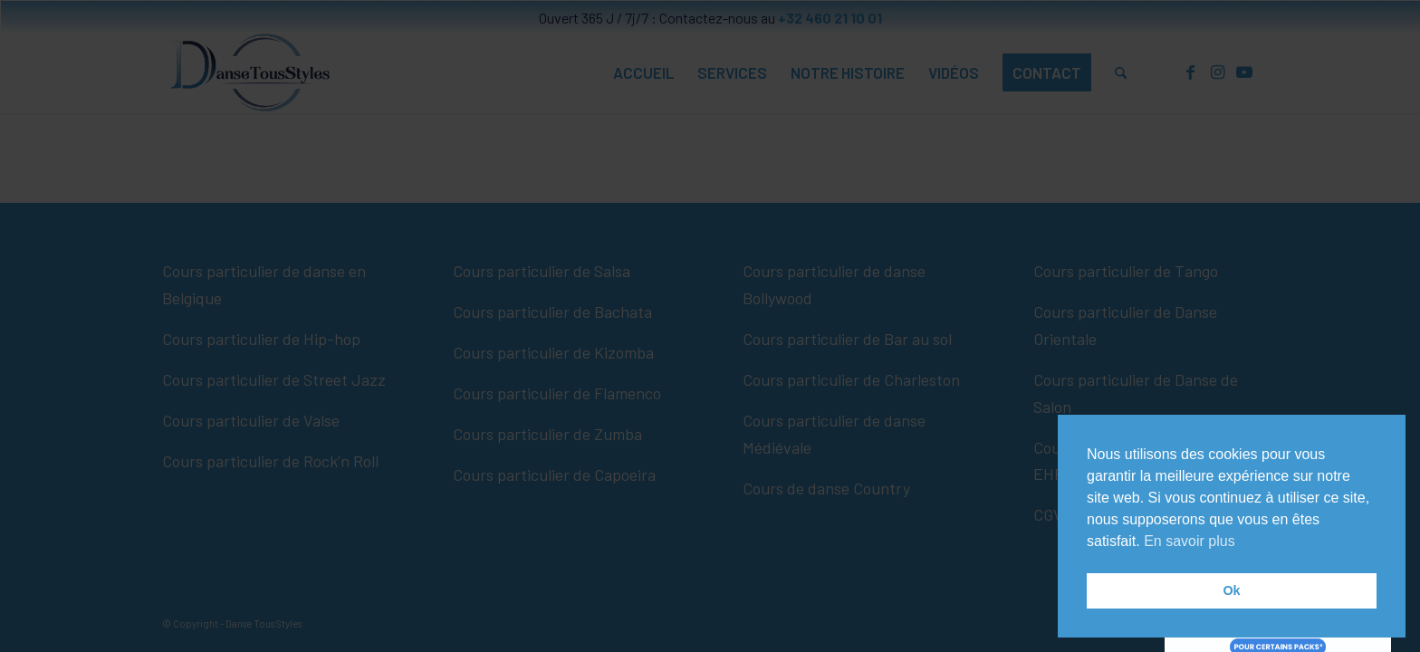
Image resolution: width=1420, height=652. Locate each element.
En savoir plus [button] (1189, 541)
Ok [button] (1231, 590)
